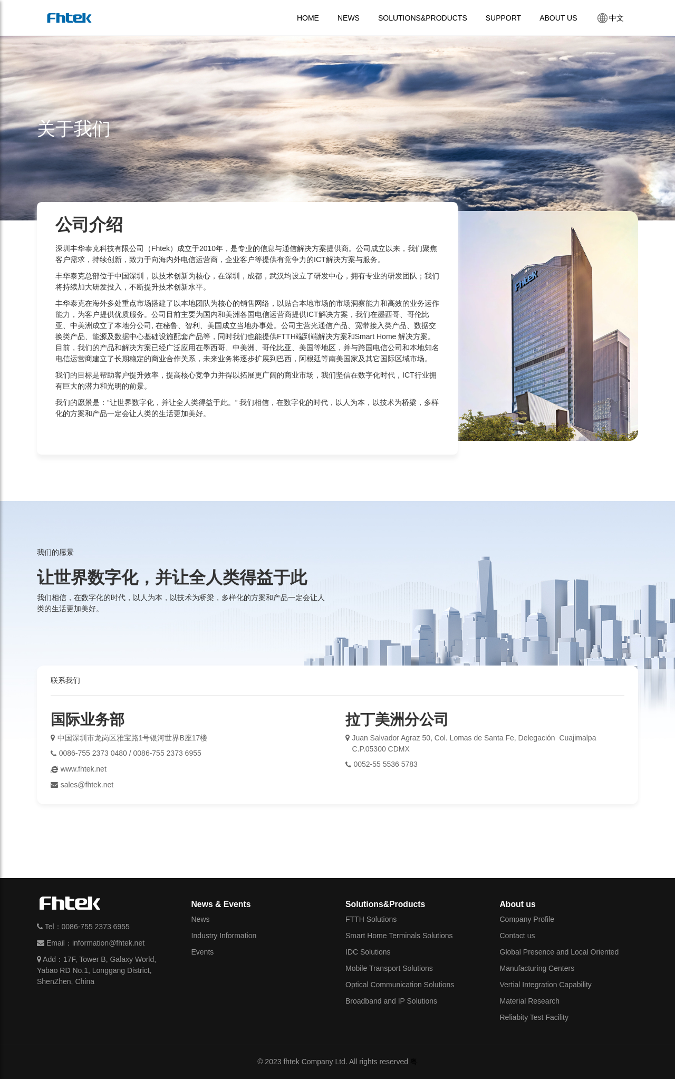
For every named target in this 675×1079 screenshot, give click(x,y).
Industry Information (224, 935)
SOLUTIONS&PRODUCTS (422, 18)
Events (202, 952)
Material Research (530, 1001)
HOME (308, 18)
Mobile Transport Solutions (389, 968)
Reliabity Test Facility (534, 1017)
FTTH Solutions (371, 919)
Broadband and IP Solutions (391, 1001)
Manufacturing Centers (537, 968)
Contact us (517, 935)
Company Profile (527, 919)
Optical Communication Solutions (399, 984)
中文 (610, 18)
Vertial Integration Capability (546, 984)
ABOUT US (558, 18)
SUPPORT (503, 18)
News (200, 919)
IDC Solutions (368, 952)
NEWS (349, 18)
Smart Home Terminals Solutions (399, 935)
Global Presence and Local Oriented (559, 952)
